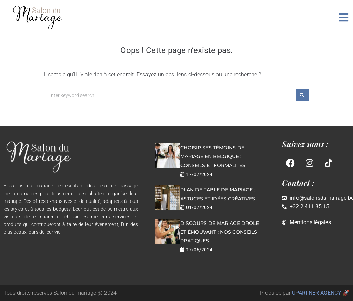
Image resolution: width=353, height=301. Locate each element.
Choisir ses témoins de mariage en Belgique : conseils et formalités (212, 156)
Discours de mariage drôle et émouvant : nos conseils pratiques (219, 232)
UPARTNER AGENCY (316, 293)
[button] (343, 17)
